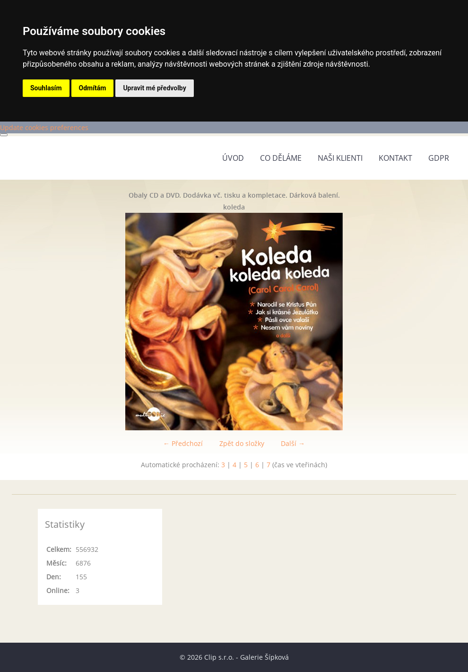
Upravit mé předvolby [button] (154, 88)
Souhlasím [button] (46, 88)
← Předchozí (183, 443)
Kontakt (395, 158)
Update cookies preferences (44, 127)
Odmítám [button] (92, 88)
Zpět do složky (241, 443)
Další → (293, 443)
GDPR (438, 158)
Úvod (233, 158)
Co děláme (281, 158)
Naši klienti (340, 158)
